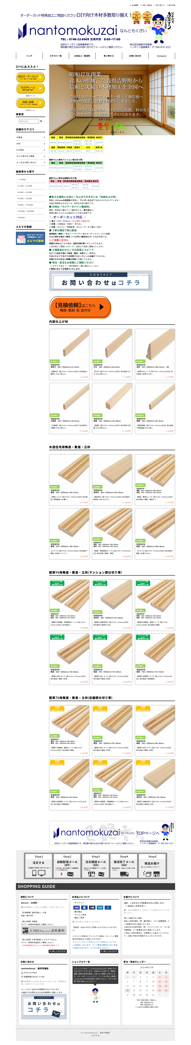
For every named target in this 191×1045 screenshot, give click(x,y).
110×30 (53, 168)
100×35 (99, 151)
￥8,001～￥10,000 (25, 205)
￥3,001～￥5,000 (24, 192)
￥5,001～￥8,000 (24, 198)
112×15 (69, 168)
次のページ (30, 110)
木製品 (19, 137)
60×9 (88, 151)
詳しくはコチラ (59, 951)
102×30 (61, 142)
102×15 (69, 142)
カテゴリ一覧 (56, 56)
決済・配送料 (147, 5)
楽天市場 (171, 5)
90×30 (52, 186)
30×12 (69, 151)
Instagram (161, 56)
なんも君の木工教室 (25, 156)
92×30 (59, 186)
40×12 (61, 151)
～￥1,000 (21, 180)
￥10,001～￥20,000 (25, 211)
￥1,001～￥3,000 (24, 186)
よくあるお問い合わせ (26, 162)
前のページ (30, 96)
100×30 (53, 142)
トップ (29, 56)
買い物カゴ (160, 5)
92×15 (67, 186)
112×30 (61, 168)
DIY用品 (20, 150)
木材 (18, 144)
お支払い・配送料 (82, 56)
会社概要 (135, 5)
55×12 (77, 151)
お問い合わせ (135, 56)
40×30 (53, 151)
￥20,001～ (22, 218)
